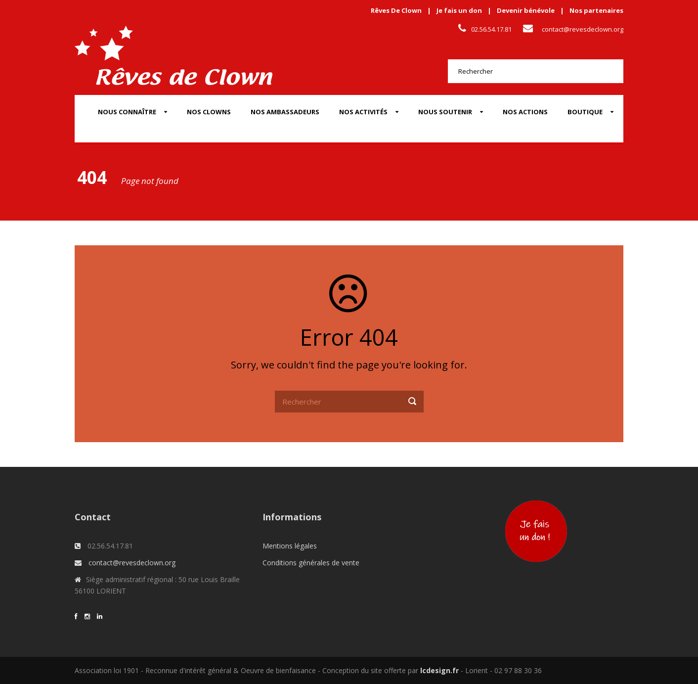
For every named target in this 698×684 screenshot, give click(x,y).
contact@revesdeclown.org (582, 29)
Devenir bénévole (526, 10)
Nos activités (363, 111)
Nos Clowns (209, 111)
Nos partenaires (596, 10)
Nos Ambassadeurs (285, 111)
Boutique (585, 111)
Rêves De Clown (396, 10)
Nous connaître (127, 111)
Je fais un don (459, 10)
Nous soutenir (445, 111)
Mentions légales (289, 545)
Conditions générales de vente (310, 562)
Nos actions (525, 111)
